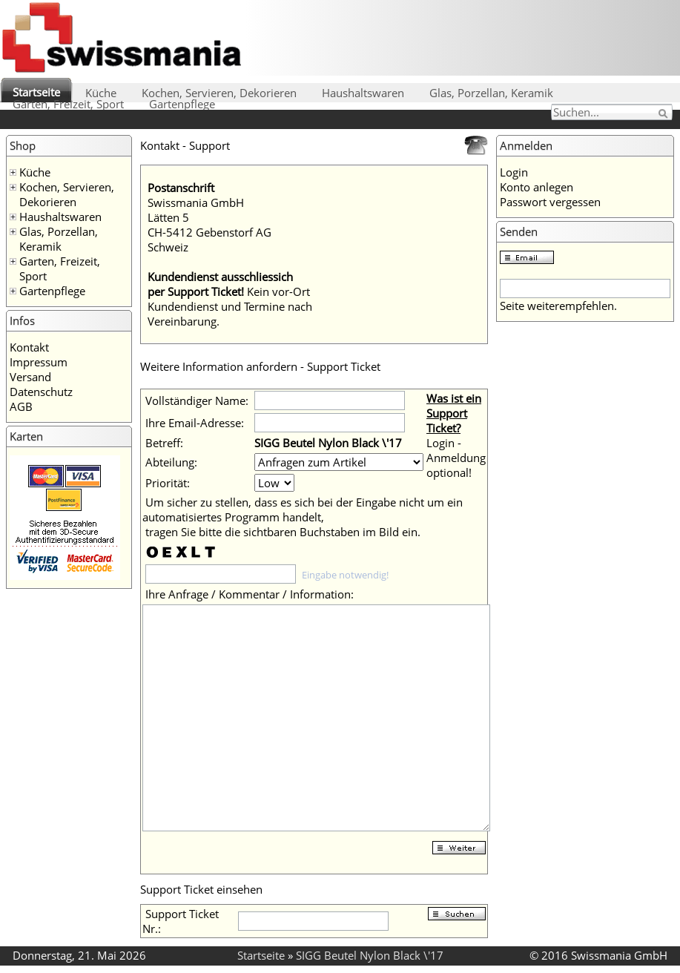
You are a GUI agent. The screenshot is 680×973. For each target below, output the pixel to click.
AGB (21, 406)
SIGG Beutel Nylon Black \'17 (369, 955)
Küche (100, 92)
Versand (30, 376)
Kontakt (29, 347)
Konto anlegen (536, 186)
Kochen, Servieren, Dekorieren (219, 92)
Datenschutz (41, 391)
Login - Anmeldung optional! (456, 457)
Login (514, 172)
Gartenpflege (182, 103)
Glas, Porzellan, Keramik (491, 92)
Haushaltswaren (363, 92)
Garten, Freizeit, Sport (68, 103)
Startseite (36, 92)
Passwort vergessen (550, 201)
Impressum (38, 361)
